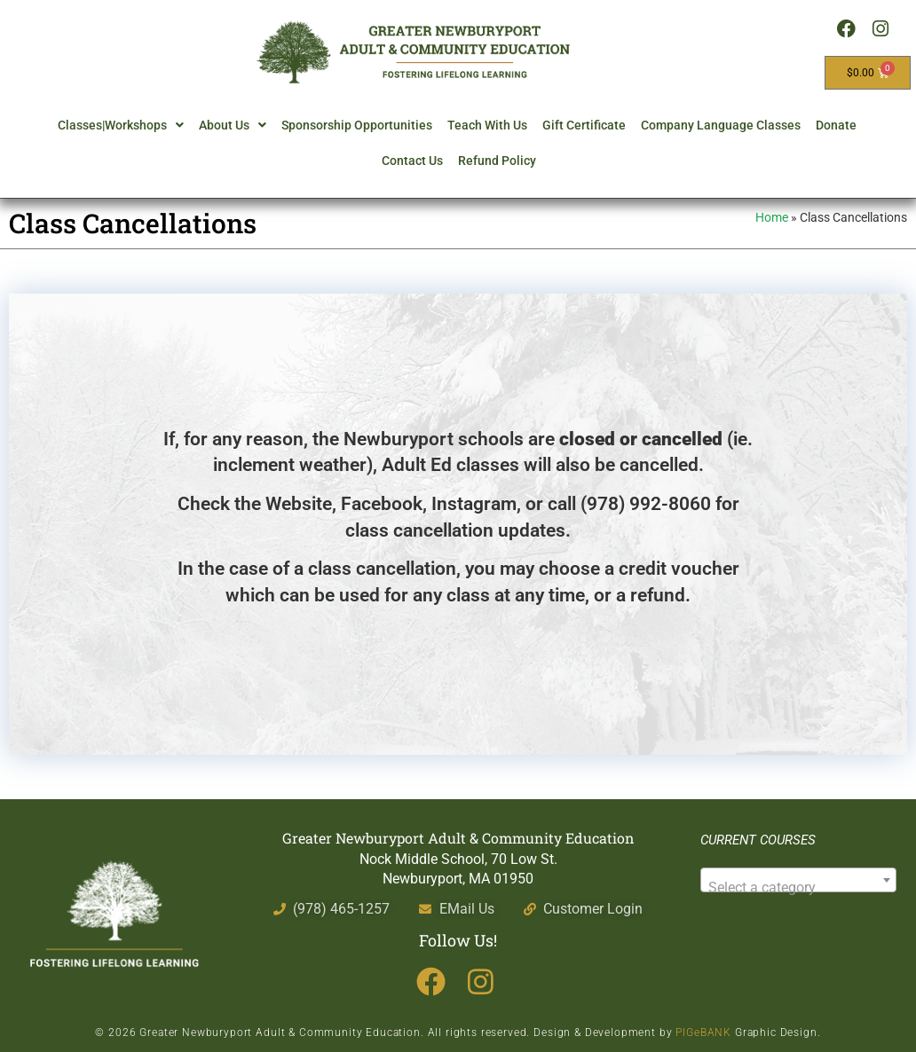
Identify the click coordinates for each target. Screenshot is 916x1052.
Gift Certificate (584, 125)
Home (771, 217)
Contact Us (412, 160)
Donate (836, 125)
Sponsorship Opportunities (356, 125)
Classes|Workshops (121, 125)
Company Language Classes (721, 125)
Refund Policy (497, 160)
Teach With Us (487, 125)
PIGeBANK (703, 1032)
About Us (232, 125)
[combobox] (798, 880)
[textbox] (798, 887)
